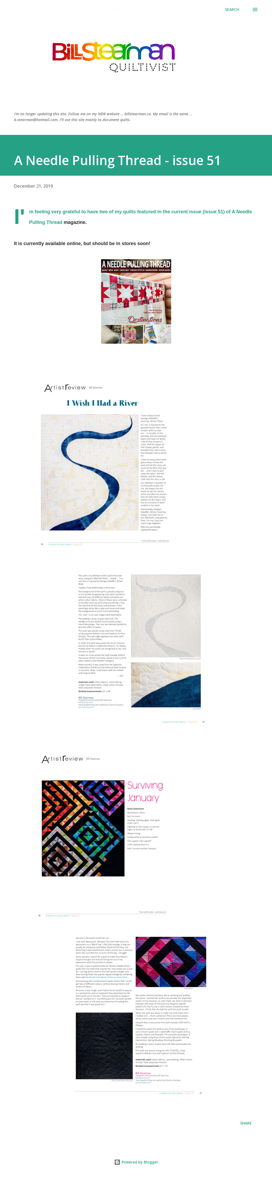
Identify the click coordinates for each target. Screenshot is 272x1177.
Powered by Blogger (136, 1162)
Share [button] (246, 1123)
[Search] (232, 9)
